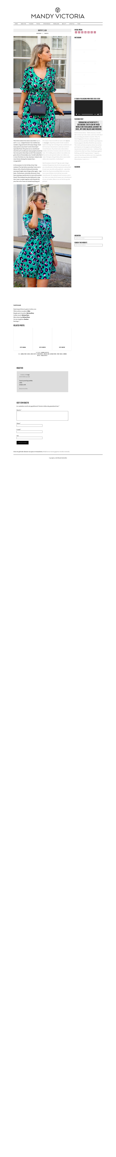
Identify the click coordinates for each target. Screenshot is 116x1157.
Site (18, 1131)
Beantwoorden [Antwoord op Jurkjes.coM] (23, 1084)
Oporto (38, 142)
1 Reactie (46, 34)
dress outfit (34, 1049)
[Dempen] (98, 115)
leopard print (53, 1049)
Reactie (19, 1106)
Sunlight (18, 144)
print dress (60, 1049)
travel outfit (44, 1051)
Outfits (47, 1048)
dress (28, 1049)
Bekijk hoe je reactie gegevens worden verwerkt (56, 1147)
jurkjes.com (46, 1049)
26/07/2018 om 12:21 (29, 1073)
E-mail (19, 1125)
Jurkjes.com (32, 1005)
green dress (40, 1049)
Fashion (43, 1048)
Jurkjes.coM (27, 1070)
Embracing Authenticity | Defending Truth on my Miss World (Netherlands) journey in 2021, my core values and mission (88, 127)
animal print (24, 1049)
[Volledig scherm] (100, 115)
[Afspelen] (76, 115)
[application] (88, 109)
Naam (19, 1119)
